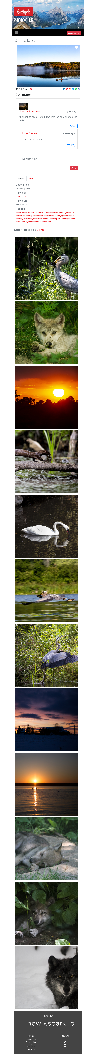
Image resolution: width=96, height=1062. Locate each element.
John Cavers (21, 196)
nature (24, 213)
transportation (41, 216)
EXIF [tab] (31, 178)
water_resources (34, 219)
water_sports (61, 216)
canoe (18, 213)
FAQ (31, 1044)
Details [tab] (21, 178)
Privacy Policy (31, 1042)
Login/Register (74, 33)
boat (48, 213)
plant (73, 219)
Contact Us (31, 1047)
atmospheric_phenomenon (27, 222)
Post (74, 168)
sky (25, 219)
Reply (73, 126)
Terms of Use (31, 1040)
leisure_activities (66, 213)
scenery (19, 219)
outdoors (32, 213)
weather (70, 216)
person (19, 216)
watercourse (45, 222)
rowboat (26, 216)
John (40, 230)
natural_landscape (51, 219)
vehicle (51, 216)
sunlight (66, 219)
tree (61, 219)
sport (32, 216)
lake (38, 213)
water (42, 213)
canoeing (54, 213)
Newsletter (31, 1049)
